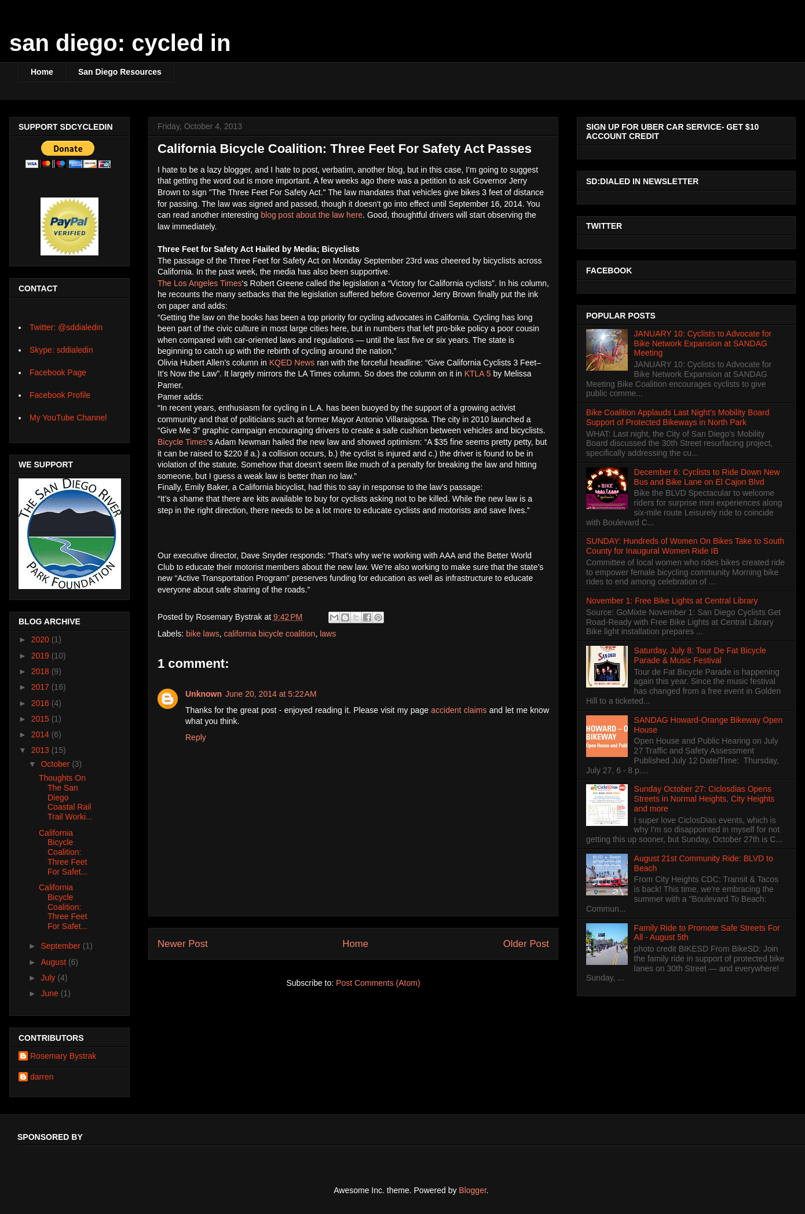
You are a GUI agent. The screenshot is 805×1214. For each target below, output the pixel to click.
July (49, 977)
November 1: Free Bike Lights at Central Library (672, 600)
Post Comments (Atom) (378, 983)
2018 (41, 671)
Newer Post (183, 943)
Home (42, 71)
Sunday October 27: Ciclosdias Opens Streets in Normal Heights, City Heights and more (704, 798)
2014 (41, 734)
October (56, 764)
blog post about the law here (312, 215)
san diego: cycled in (119, 43)
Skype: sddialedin (61, 349)
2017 (41, 687)
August (54, 962)
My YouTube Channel (68, 417)
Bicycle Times (182, 442)
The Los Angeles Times (200, 283)
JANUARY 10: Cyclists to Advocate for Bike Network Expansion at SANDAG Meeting (703, 343)
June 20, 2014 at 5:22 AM (271, 694)
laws (328, 633)
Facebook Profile (60, 395)
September (61, 945)
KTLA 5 (477, 373)
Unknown (203, 694)
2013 (41, 750)
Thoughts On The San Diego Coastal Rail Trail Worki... (66, 797)
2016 (41, 703)
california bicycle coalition (269, 633)
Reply (195, 737)
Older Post (526, 943)
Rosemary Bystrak (63, 1056)
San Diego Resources (120, 71)
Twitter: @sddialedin (66, 327)
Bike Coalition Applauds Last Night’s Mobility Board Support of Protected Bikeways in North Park (677, 417)
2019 (41, 655)
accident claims (458, 710)
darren (41, 1076)
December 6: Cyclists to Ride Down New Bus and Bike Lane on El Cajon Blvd (707, 477)
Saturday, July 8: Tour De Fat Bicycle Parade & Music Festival (700, 655)
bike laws (202, 633)
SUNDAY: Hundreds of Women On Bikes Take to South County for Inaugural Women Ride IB (685, 545)
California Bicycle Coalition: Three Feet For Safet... (63, 852)
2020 (41, 639)
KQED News (292, 362)
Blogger (472, 1190)
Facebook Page (58, 372)
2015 (41, 718)
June (50, 993)
